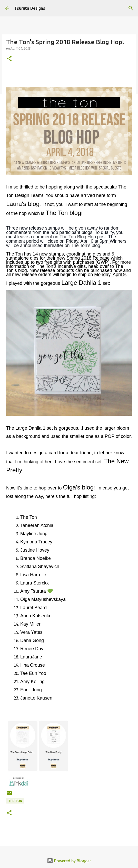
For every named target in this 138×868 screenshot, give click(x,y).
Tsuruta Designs (29, 8)
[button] (9, 58)
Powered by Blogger (69, 860)
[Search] (131, 8)
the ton (15, 801)
